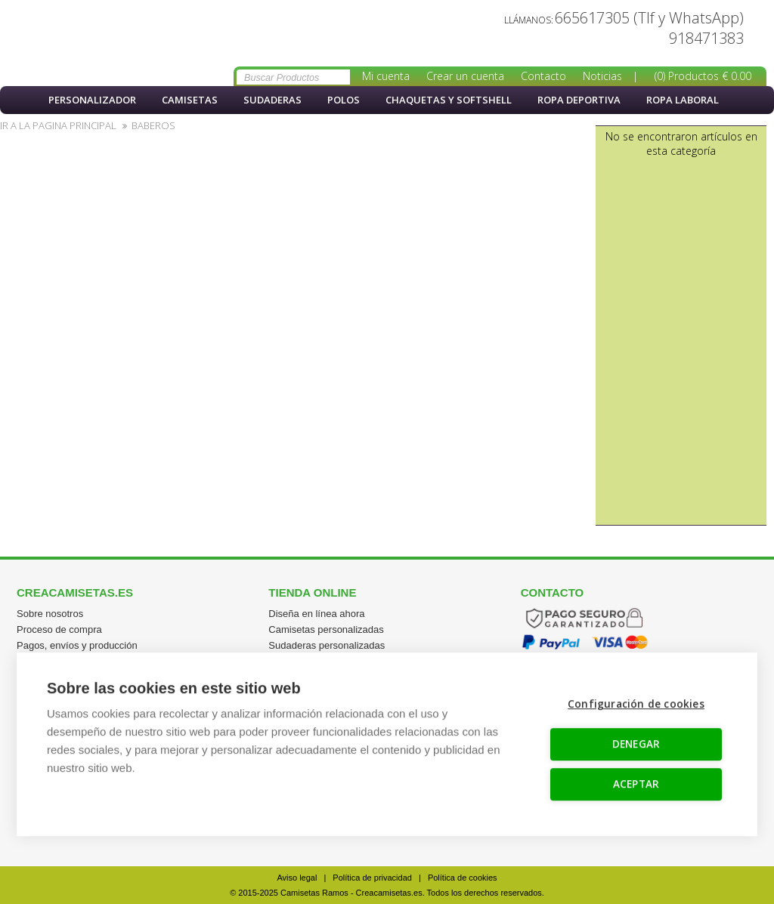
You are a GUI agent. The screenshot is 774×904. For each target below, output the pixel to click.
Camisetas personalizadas (325, 629)
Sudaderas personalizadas (326, 645)
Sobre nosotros (50, 613)
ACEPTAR (636, 783)
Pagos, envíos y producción (77, 645)
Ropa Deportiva (579, 99)
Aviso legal (297, 877)
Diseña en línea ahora (316, 613)
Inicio (19, 100)
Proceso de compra (59, 629)
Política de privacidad (372, 877)
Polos (343, 99)
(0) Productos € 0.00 (703, 76)
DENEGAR (636, 743)
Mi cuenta (386, 76)
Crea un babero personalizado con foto (83, 43)
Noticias (602, 76)
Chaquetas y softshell (448, 99)
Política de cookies (462, 877)
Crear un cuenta (465, 76)
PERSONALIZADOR (92, 99)
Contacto (543, 76)
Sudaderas (272, 99)
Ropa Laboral (682, 99)
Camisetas (190, 99)
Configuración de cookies (636, 703)
